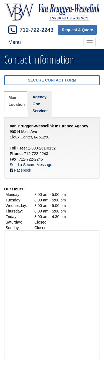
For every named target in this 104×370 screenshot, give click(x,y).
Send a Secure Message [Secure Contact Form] (31, 164)
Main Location (17, 101)
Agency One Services (40, 104)
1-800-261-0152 (42, 148)
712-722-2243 (36, 30)
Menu (14, 42)
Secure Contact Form (52, 80)
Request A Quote (77, 30)
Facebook (22, 170)
